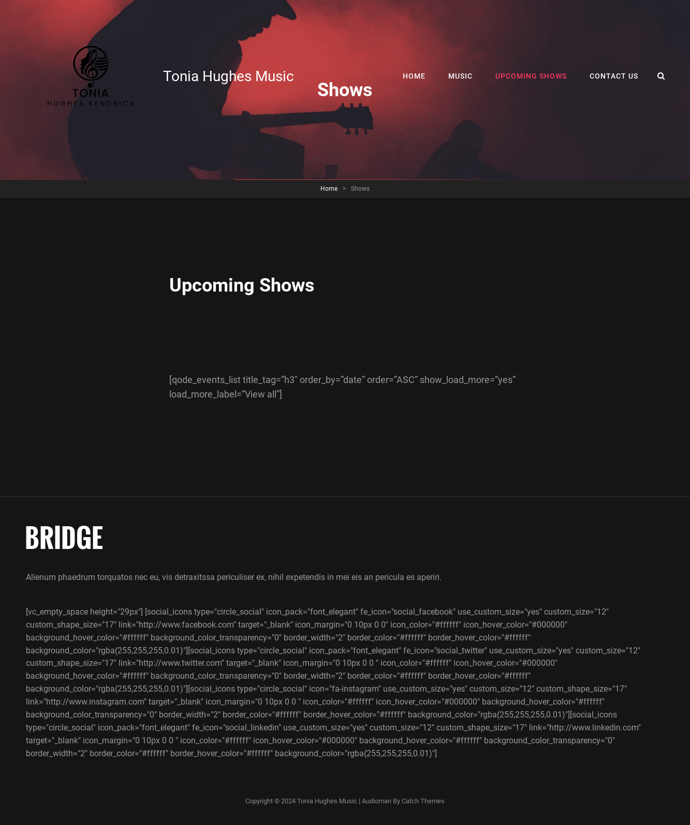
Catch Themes (423, 801)
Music (460, 76)
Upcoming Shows (531, 76)
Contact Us (614, 76)
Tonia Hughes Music (228, 76)
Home (414, 76)
